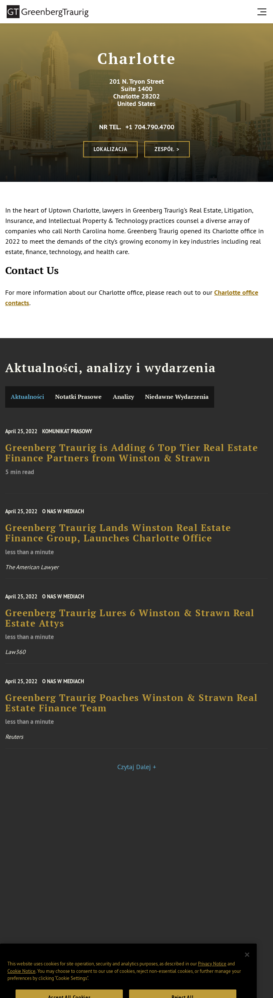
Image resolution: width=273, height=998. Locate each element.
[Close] (247, 960)
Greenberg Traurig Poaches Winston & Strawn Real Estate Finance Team (131, 706)
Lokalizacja (110, 149)
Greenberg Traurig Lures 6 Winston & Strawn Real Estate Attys (130, 621)
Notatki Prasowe (78, 397)
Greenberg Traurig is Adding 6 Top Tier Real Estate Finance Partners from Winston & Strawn (131, 456)
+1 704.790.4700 (149, 127)
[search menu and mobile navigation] (263, 12)
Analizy (123, 397)
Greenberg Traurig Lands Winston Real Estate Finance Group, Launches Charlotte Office (118, 536)
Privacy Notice (212, 969)
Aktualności (27, 397)
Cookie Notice (21, 976)
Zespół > (167, 149)
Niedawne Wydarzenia (177, 397)
